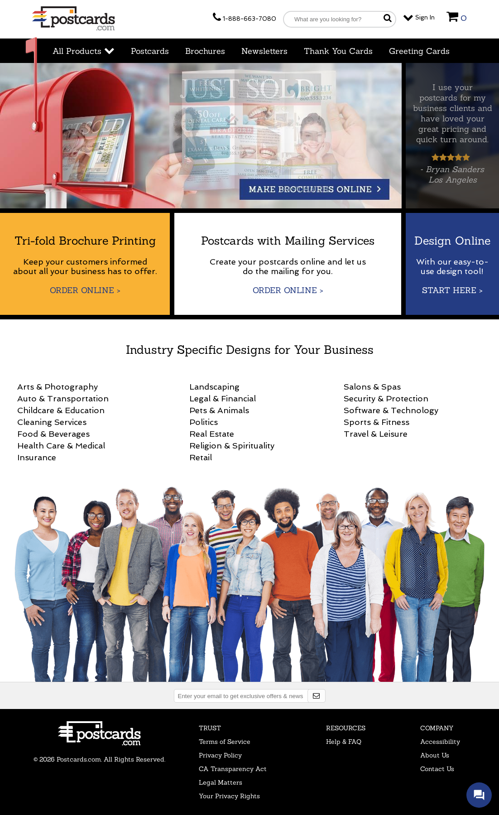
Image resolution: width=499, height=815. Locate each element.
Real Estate (211, 434)
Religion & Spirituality (231, 445)
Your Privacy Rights (229, 796)
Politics (203, 422)
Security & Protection (386, 398)
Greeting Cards (419, 51)
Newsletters (264, 51)
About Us (434, 755)
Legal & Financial (222, 398)
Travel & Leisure (376, 434)
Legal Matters (220, 782)
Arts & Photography (57, 386)
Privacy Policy (220, 755)
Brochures (205, 51)
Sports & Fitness (376, 422)
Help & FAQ (343, 742)
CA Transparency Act (233, 769)
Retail (200, 457)
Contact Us (437, 769)
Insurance (36, 457)
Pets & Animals (219, 410)
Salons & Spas (372, 386)
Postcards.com (99, 733)
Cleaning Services (51, 422)
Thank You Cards (338, 51)
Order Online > (85, 290)
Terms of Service (224, 742)
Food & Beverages (53, 434)
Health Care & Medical (61, 445)
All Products (84, 50)
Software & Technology (391, 410)
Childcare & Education (61, 410)
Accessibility (440, 742)
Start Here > (452, 290)
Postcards (150, 51)
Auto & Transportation (63, 398)
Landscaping (214, 386)
